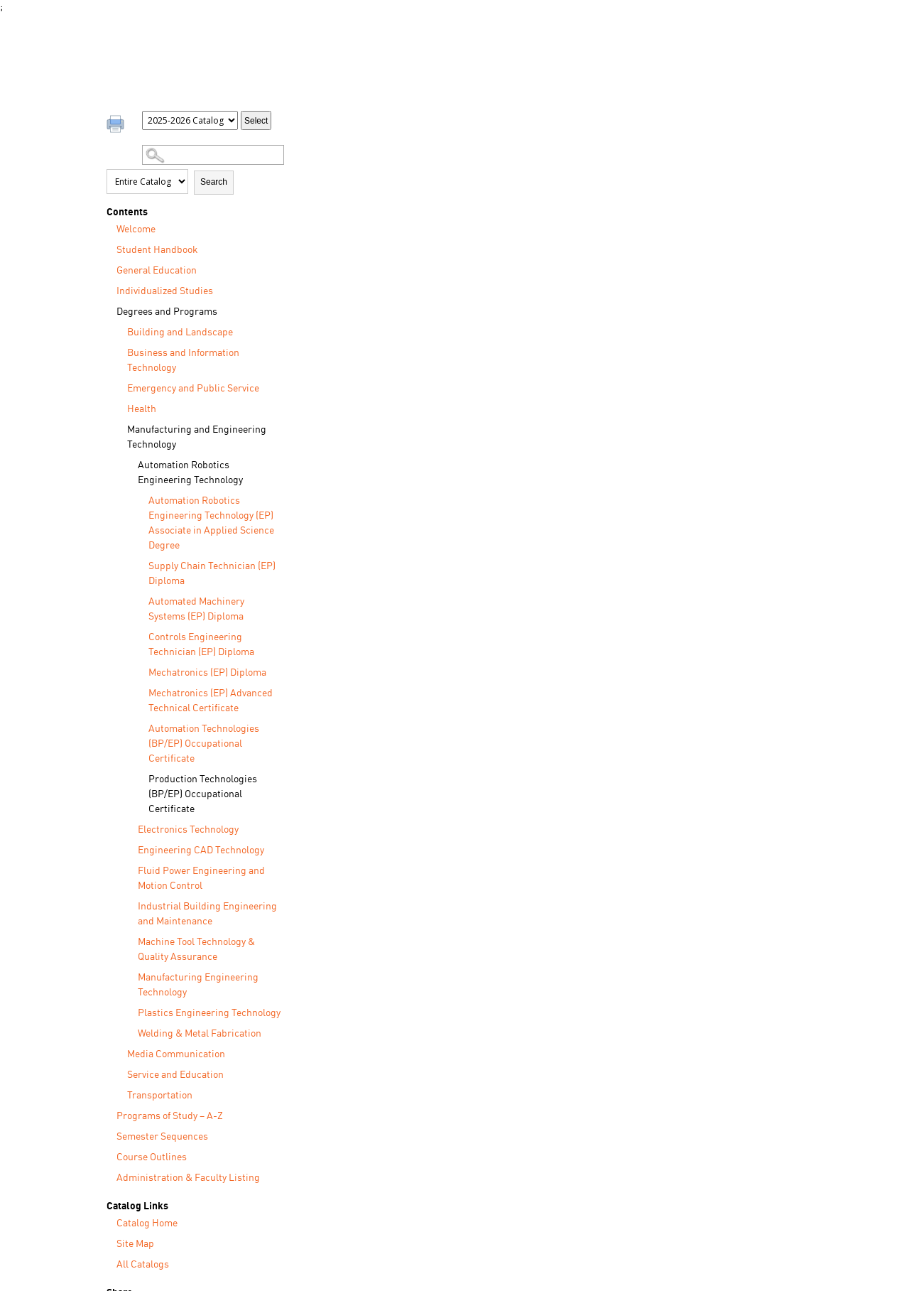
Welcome (136, 229)
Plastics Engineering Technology (209, 1013)
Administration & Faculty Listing (188, 1178)
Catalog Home (147, 1223)
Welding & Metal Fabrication (199, 1034)
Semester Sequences (162, 1137)
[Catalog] (190, 120)
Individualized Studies (164, 291)
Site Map (135, 1244)
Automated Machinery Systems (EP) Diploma (196, 609)
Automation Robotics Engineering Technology (190, 472)
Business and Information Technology (183, 360)
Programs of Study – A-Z (169, 1116)
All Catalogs (142, 1265)
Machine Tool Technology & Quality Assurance (196, 949)
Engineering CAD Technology (201, 850)
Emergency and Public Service (193, 389)
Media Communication (176, 1054)
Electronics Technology (188, 830)
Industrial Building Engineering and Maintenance (207, 914)
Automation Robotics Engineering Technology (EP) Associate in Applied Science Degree (211, 523)
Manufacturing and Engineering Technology (196, 437)
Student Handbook (157, 250)
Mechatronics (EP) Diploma (207, 673)
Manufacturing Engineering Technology (198, 985)
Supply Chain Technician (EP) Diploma (212, 573)
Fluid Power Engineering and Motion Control (201, 878)
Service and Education (175, 1075)
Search (213, 182)
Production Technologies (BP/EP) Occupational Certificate (202, 794)
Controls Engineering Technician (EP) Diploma (201, 644)
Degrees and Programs (166, 312)
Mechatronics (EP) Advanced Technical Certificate (210, 700)
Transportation (159, 1096)
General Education (156, 271)
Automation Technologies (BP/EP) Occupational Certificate (203, 744)
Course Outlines (151, 1157)
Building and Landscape (180, 332)
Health (141, 409)
